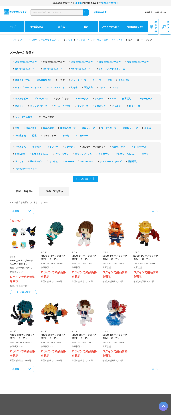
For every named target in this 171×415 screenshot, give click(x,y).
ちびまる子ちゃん (40, 154)
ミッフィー (52, 146)
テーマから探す (100, 40)
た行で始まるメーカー (110, 61)
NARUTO (69, 161)
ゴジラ (145, 154)
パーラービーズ (144, 98)
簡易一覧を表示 (54, 191)
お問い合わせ (160, 12)
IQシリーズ (134, 106)
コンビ (115, 87)
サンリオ (19, 161)
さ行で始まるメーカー (82, 61)
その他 (65, 135)
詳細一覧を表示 (24, 191)
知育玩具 (126, 98)
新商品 (61, 26)
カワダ (69, 40)
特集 (86, 26)
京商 (110, 80)
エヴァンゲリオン (83, 154)
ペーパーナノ (81, 98)
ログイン (165, 26)
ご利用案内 (147, 12)
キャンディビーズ (38, 106)
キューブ (97, 80)
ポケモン (36, 146)
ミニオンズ (100, 106)
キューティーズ (78, 80)
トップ (12, 26)
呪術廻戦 (132, 161)
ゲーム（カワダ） (62, 106)
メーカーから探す (110, 26)
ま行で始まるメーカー (54, 69)
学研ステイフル (22, 80)
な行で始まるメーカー (138, 61)
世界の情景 (48, 128)
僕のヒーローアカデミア (93, 146)
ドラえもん (20, 146)
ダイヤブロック (42, 98)
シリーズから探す (23, 117)
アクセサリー (81, 135)
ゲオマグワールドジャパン (28, 87)
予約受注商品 (36, 26)
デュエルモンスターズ (110, 161)
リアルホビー (21, 98)
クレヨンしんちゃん (125, 154)
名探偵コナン (118, 146)
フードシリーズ (108, 128)
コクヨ (102, 87)
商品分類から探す (135, 26)
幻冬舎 (74, 87)
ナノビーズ (83, 106)
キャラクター (118, 40)
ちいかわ (54, 161)
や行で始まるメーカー (82, 69)
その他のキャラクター (26, 169)
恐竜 (34, 135)
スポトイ (19, 106)
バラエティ (117, 106)
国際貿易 (88, 87)
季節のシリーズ (67, 128)
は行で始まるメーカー (26, 69)
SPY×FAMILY (86, 161)
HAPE (113, 98)
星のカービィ (36, 161)
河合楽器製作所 (44, 80)
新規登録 (153, 26)
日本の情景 (31, 128)
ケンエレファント (56, 87)
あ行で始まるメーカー (26, 61)
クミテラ (99, 98)
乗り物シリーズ (130, 128)
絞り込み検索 (99, 12)
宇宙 (17, 128)
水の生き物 (20, 135)
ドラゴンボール (138, 146)
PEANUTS (20, 154)
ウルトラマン (62, 154)
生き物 (147, 128)
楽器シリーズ (88, 128)
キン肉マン (104, 154)
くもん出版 (123, 80)
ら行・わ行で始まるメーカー (113, 69)
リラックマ (70, 146)
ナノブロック (82, 40)
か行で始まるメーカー (51, 40)
